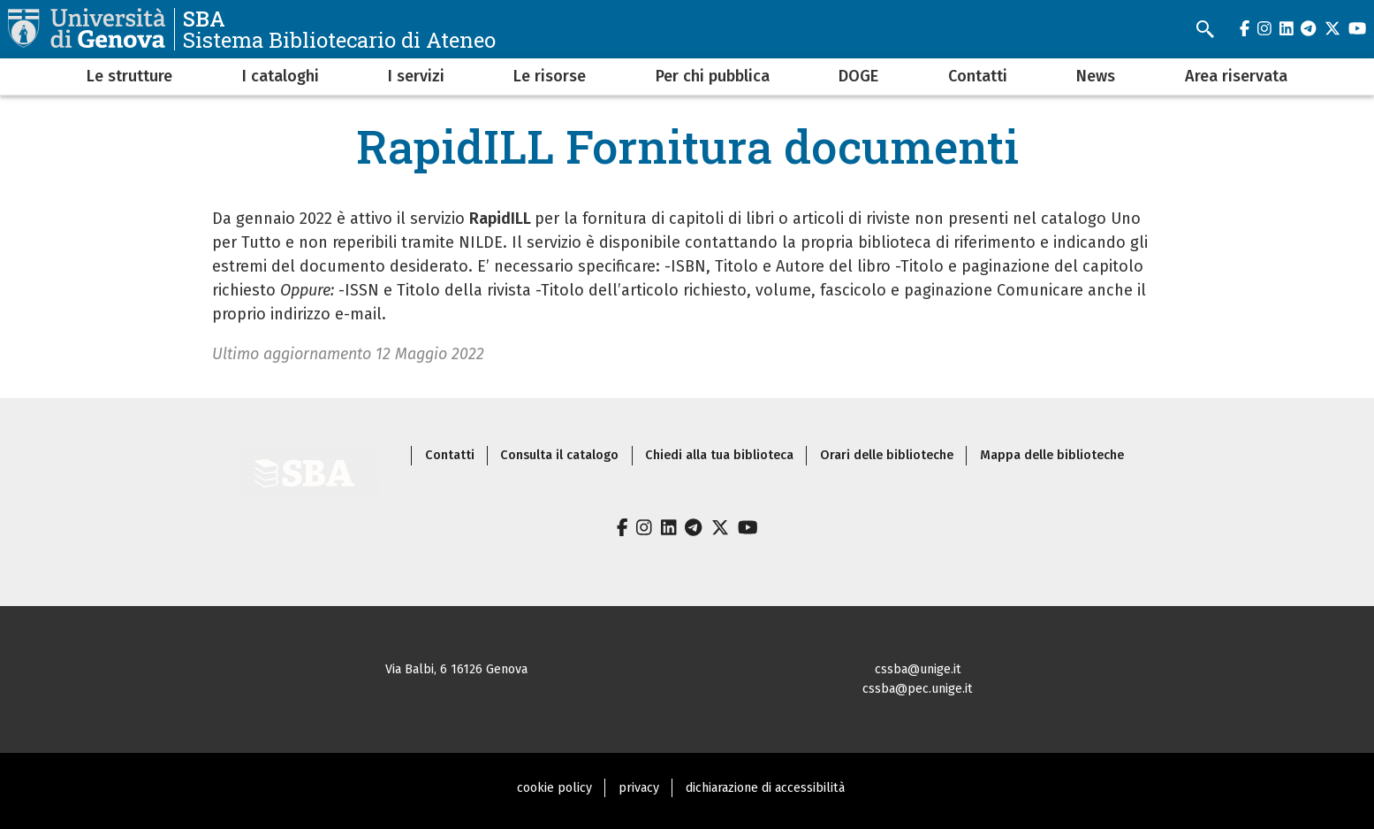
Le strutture (129, 76)
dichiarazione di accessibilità (765, 787)
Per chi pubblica (713, 76)
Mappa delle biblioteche (1052, 455)
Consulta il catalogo (559, 455)
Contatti (977, 76)
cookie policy (554, 787)
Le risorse (549, 76)
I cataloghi (280, 76)
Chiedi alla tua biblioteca (719, 455)
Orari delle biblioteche (886, 455)
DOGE (858, 76)
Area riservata (1236, 76)
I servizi (416, 76)
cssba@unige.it (918, 669)
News (1095, 76)
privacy (639, 787)
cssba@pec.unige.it (917, 688)
